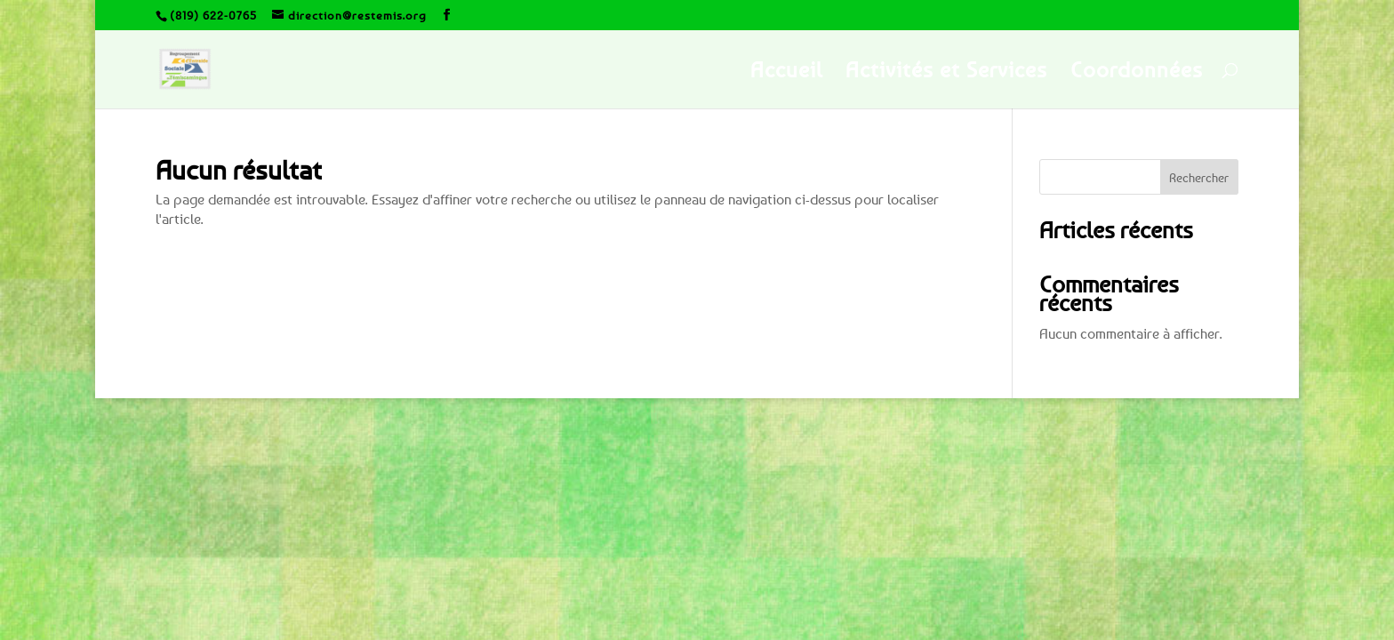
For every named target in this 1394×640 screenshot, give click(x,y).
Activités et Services (946, 72)
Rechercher (1199, 177)
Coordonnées (1136, 72)
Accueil (786, 72)
